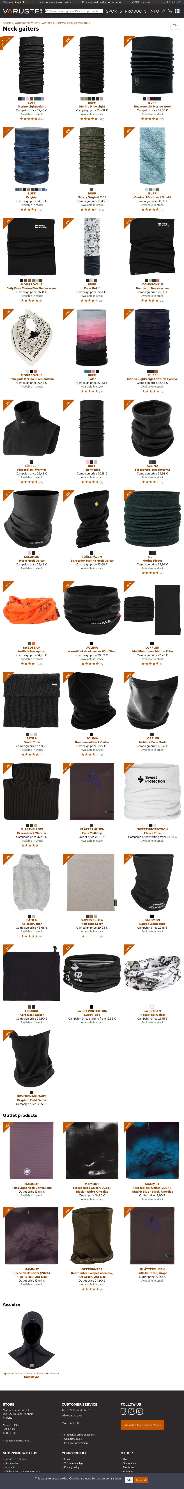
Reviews (15, 2)
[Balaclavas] (31, 1348)
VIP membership (73, 1463)
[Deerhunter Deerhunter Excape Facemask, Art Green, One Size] (92, 1251)
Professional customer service (101, 2)
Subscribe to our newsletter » (142, 1425)
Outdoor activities (27, 23)
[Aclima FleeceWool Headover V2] (152, 443)
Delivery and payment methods (22, 1471)
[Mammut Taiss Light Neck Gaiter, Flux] (31, 1163)
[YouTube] (139, 1412)
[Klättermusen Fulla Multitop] (92, 807)
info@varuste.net (72, 1415)
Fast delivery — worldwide (54, 2)
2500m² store (141, 2)
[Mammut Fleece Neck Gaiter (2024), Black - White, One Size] (92, 1163)
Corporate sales (73, 1438)
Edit (129, 1480)
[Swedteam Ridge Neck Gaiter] (152, 985)
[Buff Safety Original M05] (92, 171)
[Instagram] (131, 1412)
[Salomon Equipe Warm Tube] (152, 898)
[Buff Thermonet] (92, 443)
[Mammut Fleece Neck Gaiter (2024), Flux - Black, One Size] (31, 1251)
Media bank (129, 1467)
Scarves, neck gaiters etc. (73, 23)
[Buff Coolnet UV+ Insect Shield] (152, 171)
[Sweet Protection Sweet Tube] (92, 985)
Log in (67, 1459)
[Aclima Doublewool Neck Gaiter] (92, 716)
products (136, 11)
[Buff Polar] (92, 353)
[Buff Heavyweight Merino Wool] (152, 80)
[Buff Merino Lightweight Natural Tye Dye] (152, 353)
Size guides (129, 1463)
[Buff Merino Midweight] (92, 80)
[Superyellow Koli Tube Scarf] (92, 898)
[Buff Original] (31, 171)
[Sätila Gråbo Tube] (31, 716)
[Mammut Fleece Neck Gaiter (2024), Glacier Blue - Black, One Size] (152, 1163)
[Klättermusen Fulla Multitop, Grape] (152, 1251)
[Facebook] (124, 1412)
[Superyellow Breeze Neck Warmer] (31, 807)
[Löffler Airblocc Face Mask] (152, 716)
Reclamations (12, 1463)
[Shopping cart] (170, 11)
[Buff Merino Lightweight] (31, 80)
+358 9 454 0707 (78, 1410)
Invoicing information (76, 1443)
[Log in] (163, 11)
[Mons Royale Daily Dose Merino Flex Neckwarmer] (31, 262)
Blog (125, 1459)
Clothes (48, 23)
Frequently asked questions (79, 1434)
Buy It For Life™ (171, 2)
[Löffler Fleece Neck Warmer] (31, 443)
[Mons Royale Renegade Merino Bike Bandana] (31, 353)
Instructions (12, 1467)
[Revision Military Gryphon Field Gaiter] (31, 1069)
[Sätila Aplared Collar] (31, 898)
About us (128, 1471)
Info (154, 11)
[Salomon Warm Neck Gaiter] (31, 534)
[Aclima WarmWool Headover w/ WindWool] (92, 625)
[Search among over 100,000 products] (74, 11)
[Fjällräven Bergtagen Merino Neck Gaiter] (92, 534)
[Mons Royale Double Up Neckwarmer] (152, 262)
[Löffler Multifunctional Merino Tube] (152, 625)
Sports (114, 11)
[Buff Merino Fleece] (152, 534)
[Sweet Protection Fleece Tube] (152, 807)
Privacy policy (71, 1467)
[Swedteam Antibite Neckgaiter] (31, 625)
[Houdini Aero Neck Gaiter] (31, 985)
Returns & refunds (15, 1459)
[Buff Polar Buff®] (92, 262)
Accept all (140, 1480)
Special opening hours (17, 1440)
